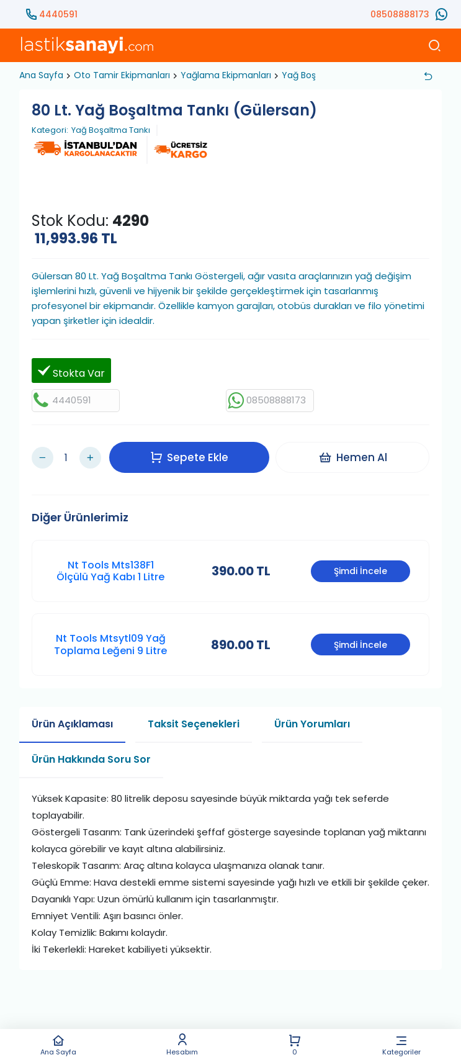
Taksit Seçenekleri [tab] (193, 714)
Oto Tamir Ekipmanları (122, 75)
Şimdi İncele (360, 562)
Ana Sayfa (58, 1045)
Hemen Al (355, 452)
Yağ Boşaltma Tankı (110, 130)
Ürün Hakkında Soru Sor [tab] (91, 750)
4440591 (58, 14)
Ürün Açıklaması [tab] (72, 714)
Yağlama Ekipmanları (226, 75)
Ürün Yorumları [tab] (312, 714)
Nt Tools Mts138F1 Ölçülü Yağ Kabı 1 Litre (110, 562)
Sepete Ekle (192, 452)
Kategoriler (401, 1045)
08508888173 (399, 14)
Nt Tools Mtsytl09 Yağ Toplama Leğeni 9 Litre (110, 635)
